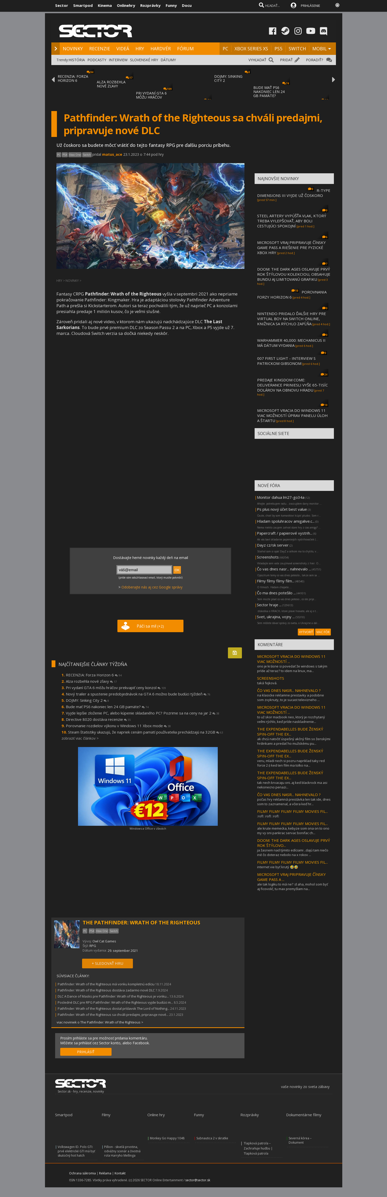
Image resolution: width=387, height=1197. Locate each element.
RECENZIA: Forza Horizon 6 (94, 674)
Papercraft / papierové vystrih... (284, 533)
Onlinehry (126, 5)
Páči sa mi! (150, 626)
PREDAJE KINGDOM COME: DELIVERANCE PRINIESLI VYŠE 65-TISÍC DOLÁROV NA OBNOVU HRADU (292, 385)
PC (225, 48)
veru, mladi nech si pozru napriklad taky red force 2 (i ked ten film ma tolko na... (291, 763)
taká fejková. (267, 683)
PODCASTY (96, 59)
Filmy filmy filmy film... (275, 580)
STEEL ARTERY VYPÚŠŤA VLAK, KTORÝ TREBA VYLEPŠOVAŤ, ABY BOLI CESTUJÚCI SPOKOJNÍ (291, 220)
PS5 (278, 48)
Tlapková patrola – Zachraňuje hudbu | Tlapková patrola (258, 1148)
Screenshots (268, 556)
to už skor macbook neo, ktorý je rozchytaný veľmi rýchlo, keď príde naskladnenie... (291, 719)
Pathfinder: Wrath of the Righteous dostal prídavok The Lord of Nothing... (113, 1008)
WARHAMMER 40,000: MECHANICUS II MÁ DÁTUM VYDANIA (291, 343)
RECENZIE (99, 48)
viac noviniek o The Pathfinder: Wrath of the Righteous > (100, 1022)
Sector (61, 5)
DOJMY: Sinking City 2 (87, 700)
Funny (171, 5)
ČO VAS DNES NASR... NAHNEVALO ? (289, 690)
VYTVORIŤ (306, 632)
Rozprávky (150, 5)
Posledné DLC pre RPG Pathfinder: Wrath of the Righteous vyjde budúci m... (115, 1002)
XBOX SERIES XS (251, 48)
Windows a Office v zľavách (148, 828)
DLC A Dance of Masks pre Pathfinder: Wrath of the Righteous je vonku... (113, 996)
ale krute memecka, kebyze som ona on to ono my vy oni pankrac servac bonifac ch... (293, 830)
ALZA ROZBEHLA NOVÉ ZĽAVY (111, 84)
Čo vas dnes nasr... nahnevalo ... (284, 568)
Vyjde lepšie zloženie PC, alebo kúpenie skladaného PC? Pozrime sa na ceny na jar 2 (142, 713)
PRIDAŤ (286, 59)
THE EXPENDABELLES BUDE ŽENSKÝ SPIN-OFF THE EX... (290, 731)
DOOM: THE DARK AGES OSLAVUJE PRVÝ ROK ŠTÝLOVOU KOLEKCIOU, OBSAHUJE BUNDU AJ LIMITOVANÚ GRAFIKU (293, 274)
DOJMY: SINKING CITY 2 (228, 78)
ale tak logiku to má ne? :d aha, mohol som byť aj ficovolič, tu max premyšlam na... (292, 886)
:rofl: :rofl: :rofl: (268, 816)
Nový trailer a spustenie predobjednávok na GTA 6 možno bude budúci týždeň (138, 693)
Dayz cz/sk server (273, 545)
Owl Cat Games (104, 941)
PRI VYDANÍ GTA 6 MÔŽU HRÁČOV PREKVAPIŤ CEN (151, 97)
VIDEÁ (122, 48)
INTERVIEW (118, 59)
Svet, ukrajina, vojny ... (276, 616)
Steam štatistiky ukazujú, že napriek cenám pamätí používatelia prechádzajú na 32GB (145, 732)
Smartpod (83, 5)
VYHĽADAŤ (257, 59)
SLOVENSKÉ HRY (144, 59)
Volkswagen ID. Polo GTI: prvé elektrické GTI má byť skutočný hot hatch (76, 1151)
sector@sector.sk (197, 1180)
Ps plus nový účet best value (282, 509)
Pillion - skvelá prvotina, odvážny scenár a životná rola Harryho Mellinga (122, 1151)
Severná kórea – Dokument (300, 1140)
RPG (92, 945)
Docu (187, 5)
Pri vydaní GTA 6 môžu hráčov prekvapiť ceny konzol (116, 687)
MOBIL (319, 48)
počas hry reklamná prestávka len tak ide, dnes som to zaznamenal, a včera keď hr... (294, 801)
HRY (139, 48)
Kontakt (120, 1173)
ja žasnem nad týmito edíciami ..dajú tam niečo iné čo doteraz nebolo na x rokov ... (292, 852)
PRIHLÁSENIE (310, 5)
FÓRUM (185, 48)
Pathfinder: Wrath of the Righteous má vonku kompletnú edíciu (106, 984)
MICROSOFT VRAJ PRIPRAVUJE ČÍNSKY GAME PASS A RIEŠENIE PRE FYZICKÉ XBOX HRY (291, 247)
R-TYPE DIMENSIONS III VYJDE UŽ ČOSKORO (293, 193)
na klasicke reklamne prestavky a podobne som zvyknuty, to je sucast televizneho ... (290, 697)
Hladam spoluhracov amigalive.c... (286, 521)
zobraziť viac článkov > (80, 738)
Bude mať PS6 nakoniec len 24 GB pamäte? (107, 706)
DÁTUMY (168, 59)
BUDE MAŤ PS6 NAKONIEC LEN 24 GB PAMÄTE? (269, 91)
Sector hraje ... (269, 604)
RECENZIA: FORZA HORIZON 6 (73, 78)
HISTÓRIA (77, 59)
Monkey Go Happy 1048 (167, 1138)
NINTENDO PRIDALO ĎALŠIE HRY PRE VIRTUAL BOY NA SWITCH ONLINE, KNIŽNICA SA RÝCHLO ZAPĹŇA (291, 318)
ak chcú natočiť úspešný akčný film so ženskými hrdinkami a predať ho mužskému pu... (293, 741)
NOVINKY (73, 48)
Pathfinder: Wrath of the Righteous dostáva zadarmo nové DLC (106, 990)
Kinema (105, 5)
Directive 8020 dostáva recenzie (98, 719)
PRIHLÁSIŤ (86, 1051)
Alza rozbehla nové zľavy (91, 681)
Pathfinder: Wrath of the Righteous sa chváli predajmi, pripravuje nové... (113, 1014)
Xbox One (75, 155)
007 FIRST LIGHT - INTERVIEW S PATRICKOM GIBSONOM (286, 361)
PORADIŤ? (314, 59)
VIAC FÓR (323, 632)
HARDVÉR (160, 48)
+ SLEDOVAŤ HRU (107, 963)
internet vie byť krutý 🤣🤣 (277, 867)
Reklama (105, 1173)
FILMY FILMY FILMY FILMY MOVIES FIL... (292, 811)
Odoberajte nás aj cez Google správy (151, 587)
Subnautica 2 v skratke (212, 1138)
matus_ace (112, 154)
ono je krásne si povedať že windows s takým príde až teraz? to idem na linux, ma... (292, 668)
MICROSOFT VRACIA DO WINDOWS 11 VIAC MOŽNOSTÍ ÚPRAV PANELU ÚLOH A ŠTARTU (292, 415)
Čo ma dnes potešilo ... (276, 592)
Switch (87, 155)
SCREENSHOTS (270, 678)
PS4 (65, 155)
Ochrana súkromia (82, 1173)
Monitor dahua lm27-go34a (280, 497)
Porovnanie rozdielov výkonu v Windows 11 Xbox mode (118, 725)
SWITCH (297, 48)
